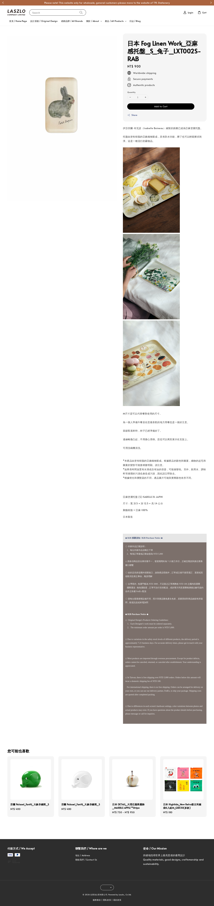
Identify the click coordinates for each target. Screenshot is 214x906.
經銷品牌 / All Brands (72, 21)
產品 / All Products (114, 21)
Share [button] (132, 115)
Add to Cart (160, 106)
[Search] (81, 12)
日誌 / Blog (135, 21)
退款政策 (117, 900)
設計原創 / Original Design (44, 21)
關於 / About (92, 21)
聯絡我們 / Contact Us (86, 859)
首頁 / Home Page (18, 21)
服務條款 (97, 900)
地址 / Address (82, 855)
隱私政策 (107, 900)
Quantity (131, 92)
